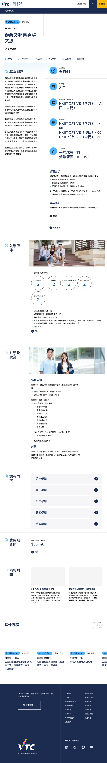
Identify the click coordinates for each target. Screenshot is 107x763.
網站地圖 (88, 702)
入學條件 (23, 59)
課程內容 (51, 59)
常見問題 (88, 718)
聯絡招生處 (89, 693)
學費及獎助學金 (70, 702)
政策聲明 (88, 710)
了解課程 (68, 693)
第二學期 (41, 490)
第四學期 (41, 512)
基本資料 (9, 59)
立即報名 (102, 4)
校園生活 (68, 710)
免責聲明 (88, 706)
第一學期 (41, 478)
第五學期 (41, 524)
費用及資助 (65, 59)
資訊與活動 (69, 706)
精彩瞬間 (79, 59)
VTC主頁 (68, 722)
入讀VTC (68, 697)
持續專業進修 (70, 718)
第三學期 (41, 501)
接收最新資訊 (29, 705)
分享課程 (10, 49)
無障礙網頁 (89, 714)
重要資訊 (81, 4)
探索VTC (68, 714)
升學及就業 (37, 59)
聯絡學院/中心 (90, 697)
